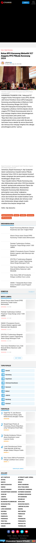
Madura (20, 509)
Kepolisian (8, 379)
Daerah (16, 215)
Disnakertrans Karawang (9, 492)
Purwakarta (22, 521)
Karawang (30, 215)
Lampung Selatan (23, 506)
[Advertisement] (18, 24)
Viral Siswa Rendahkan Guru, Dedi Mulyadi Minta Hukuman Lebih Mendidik (12, 348)
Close (2, 540)
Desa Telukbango (6, 489)
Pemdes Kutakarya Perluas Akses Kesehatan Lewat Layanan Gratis (12, 437)
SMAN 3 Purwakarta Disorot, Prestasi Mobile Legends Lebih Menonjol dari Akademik (11, 325)
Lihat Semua (18, 358)
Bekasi (7, 391)
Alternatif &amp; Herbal (25, 477)
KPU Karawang (6, 218)
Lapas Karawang (6, 509)
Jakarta (7, 395)
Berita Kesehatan (6, 484)
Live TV (25, 2)
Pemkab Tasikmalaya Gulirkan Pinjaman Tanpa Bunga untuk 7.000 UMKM (13, 314)
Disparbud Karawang (24, 492)
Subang (3, 526)
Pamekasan (21, 514)
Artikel (3, 479)
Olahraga (4, 514)
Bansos (3, 482)
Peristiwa (4, 521)
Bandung (8, 399)
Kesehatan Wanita (23, 504)
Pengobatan (21, 518)
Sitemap (15, 536)
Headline (22, 215)
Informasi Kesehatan (11, 383)
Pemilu (20, 516)
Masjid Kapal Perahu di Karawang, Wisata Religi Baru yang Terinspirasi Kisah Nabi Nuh (13, 426)
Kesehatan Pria (5, 504)
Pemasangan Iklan (14, 538)
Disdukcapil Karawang (25, 489)
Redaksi (9, 536)
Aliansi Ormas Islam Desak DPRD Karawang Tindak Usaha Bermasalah (12, 302)
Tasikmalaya (22, 526)
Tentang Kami (23, 538)
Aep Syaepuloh (5, 477)
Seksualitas (22, 523)
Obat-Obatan (22, 511)
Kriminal (8, 403)
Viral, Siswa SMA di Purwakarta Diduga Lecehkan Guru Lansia (14, 459)
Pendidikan (4, 518)
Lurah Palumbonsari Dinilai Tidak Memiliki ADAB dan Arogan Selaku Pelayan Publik (13, 448)
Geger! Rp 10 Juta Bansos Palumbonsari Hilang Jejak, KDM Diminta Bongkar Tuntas (13, 415)
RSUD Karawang (6, 523)
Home (2, 50)
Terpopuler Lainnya (18, 468)
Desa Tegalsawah (23, 487)
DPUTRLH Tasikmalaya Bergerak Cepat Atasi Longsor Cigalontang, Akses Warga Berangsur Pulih (12, 336)
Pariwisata (4, 516)
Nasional (8, 387)
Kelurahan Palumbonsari (9, 501)
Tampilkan (31, 291)
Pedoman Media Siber (23, 536)
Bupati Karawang (8, 50)
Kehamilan (21, 499)
